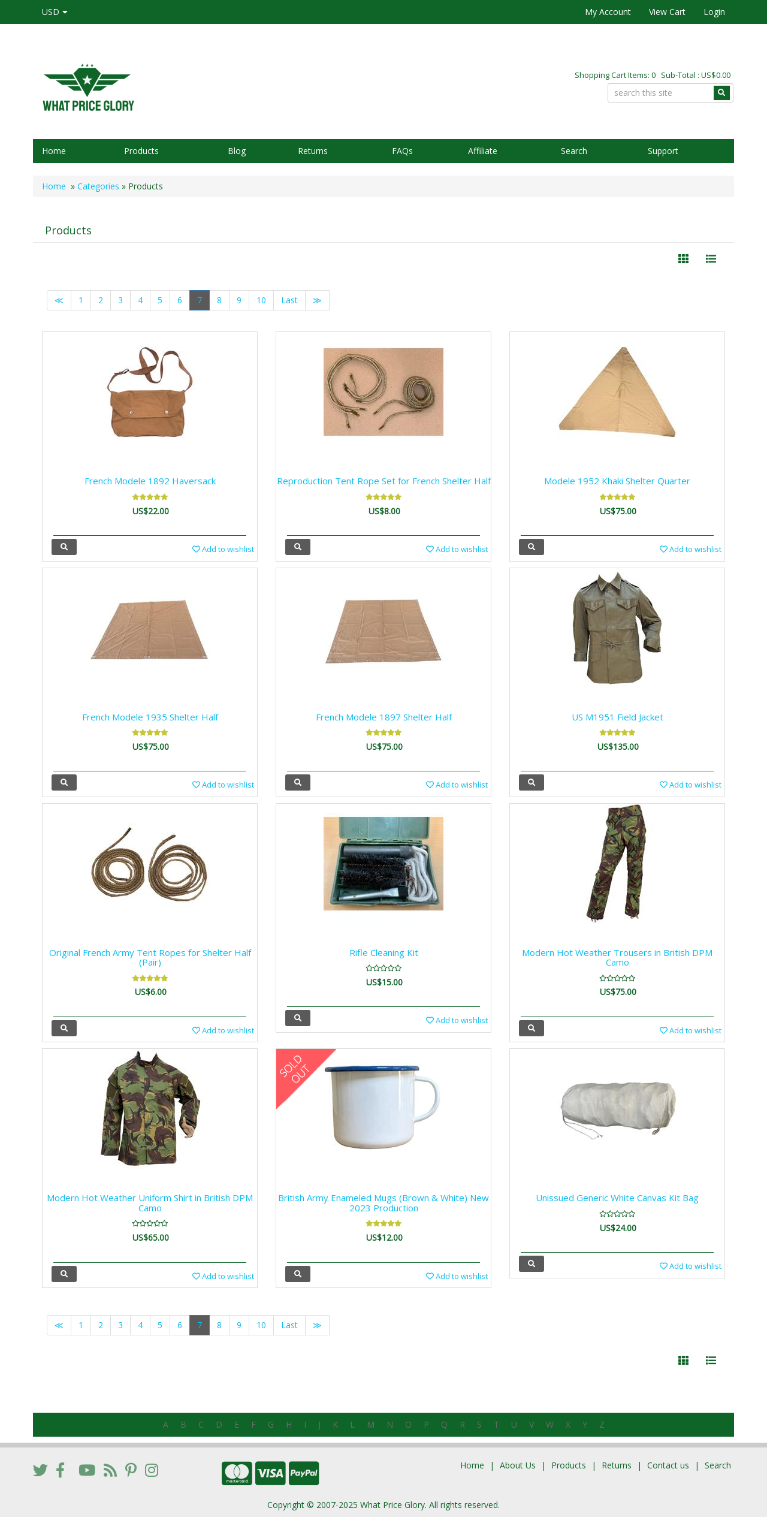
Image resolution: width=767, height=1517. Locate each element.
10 (261, 300)
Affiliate (482, 150)
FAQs (402, 150)
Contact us (668, 1465)
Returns (313, 150)
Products (141, 150)
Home (54, 150)
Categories (98, 186)
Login (714, 11)
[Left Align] (683, 259)
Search (574, 150)
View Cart (667, 11)
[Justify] (711, 259)
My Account (608, 11)
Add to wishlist (223, 549)
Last (289, 300)
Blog (237, 150)
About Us (518, 1465)
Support (663, 150)
